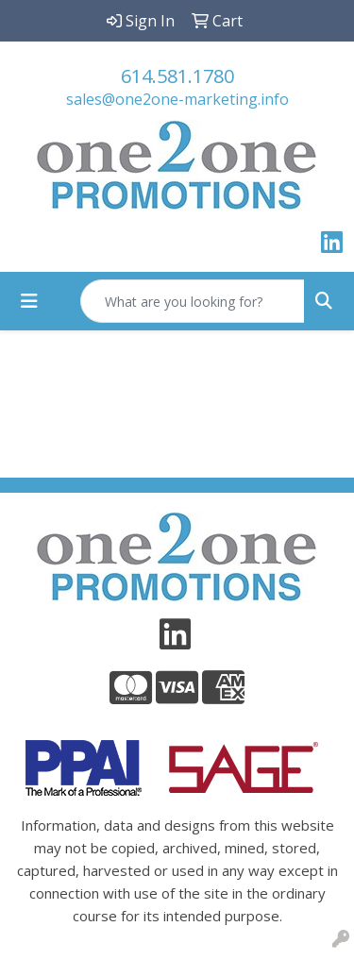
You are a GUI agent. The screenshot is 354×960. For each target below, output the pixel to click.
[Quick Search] (192, 301)
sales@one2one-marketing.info (177, 99)
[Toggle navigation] (29, 301)
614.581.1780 (177, 76)
